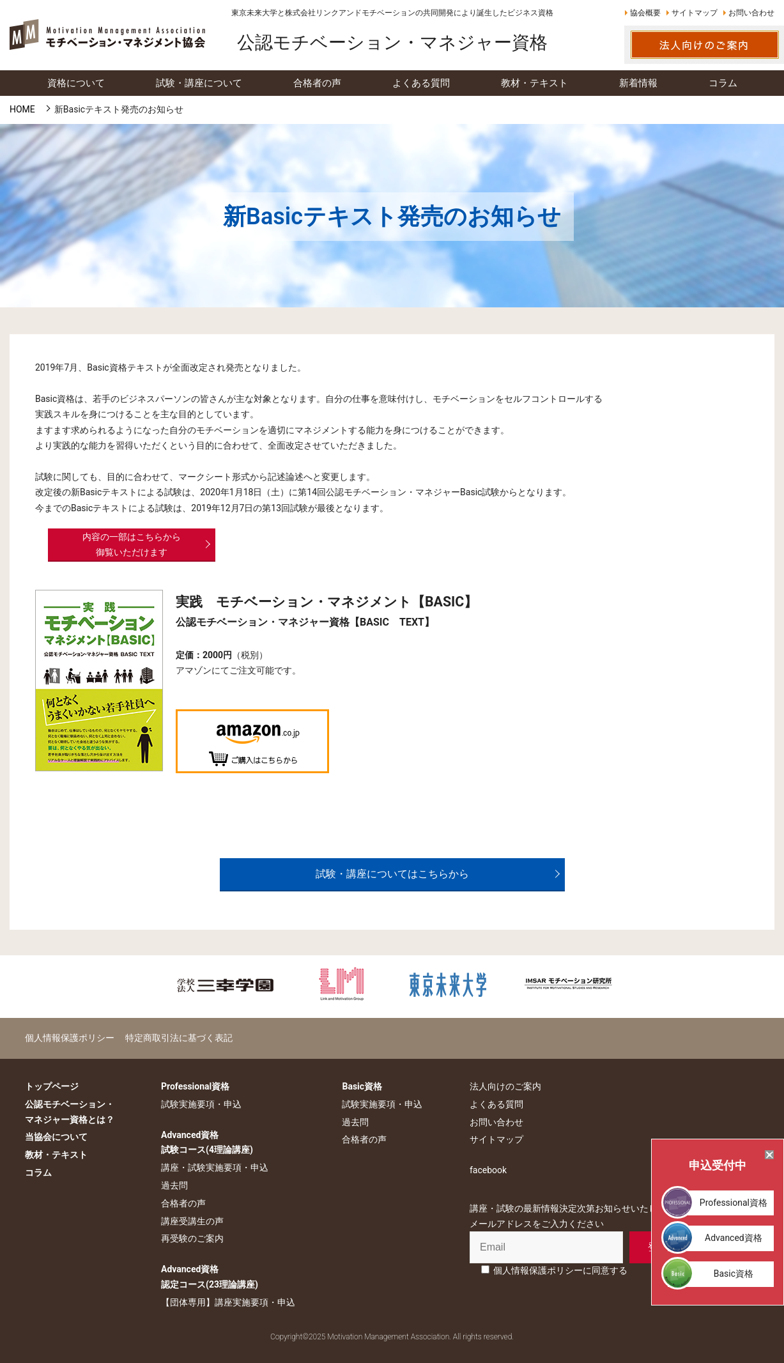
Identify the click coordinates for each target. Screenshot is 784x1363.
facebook (488, 1170)
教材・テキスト (56, 1155)
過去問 (174, 1185)
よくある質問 (496, 1104)
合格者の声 (183, 1203)
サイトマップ (695, 12)
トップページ (52, 1086)
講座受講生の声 (192, 1221)
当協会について (56, 1137)
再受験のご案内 (192, 1238)
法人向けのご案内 (505, 1086)
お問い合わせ (751, 12)
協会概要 (645, 12)
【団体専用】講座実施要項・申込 (228, 1302)
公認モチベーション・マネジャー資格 (392, 42)
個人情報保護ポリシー (69, 1038)
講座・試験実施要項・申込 (214, 1167)
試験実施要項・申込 (201, 1104)
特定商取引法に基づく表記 (179, 1038)
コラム (38, 1172)
